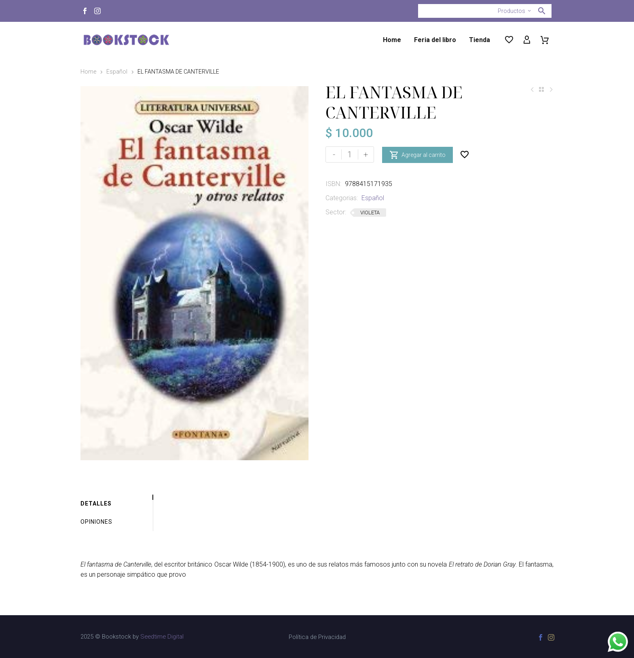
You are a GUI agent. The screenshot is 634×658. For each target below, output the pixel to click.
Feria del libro (435, 40)
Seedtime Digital (162, 636)
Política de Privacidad (317, 637)
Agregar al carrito (417, 154)
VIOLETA (370, 212)
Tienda (479, 40)
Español (116, 71)
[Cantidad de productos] (350, 154)
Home (392, 40)
